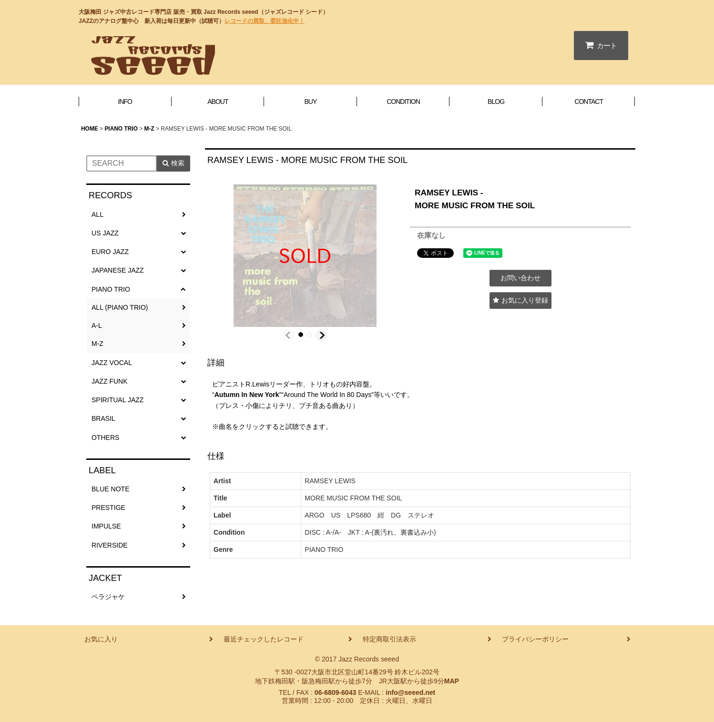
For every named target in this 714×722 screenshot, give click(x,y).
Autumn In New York (246, 394)
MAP (451, 681)
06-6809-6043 (335, 692)
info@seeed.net (410, 692)
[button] (289, 335)
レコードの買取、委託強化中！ (264, 21)
